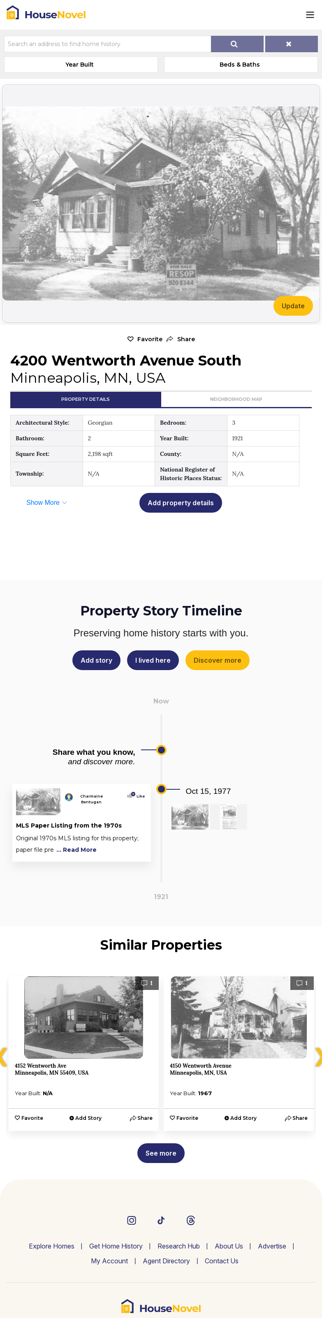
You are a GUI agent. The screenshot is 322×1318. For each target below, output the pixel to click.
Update (293, 306)
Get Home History (116, 1246)
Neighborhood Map (236, 399)
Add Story (88, 1118)
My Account (109, 1261)
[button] (181, 339)
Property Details (85, 399)
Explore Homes (51, 1246)
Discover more (217, 660)
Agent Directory (166, 1261)
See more (161, 1153)
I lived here (153, 660)
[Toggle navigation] (310, 14)
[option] (84, 1053)
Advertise (272, 1246)
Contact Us (222, 1261)
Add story (96, 660)
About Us (229, 1246)
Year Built (79, 64)
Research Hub (179, 1246)
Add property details (181, 503)
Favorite (149, 339)
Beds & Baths (240, 64)
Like (138, 796)
